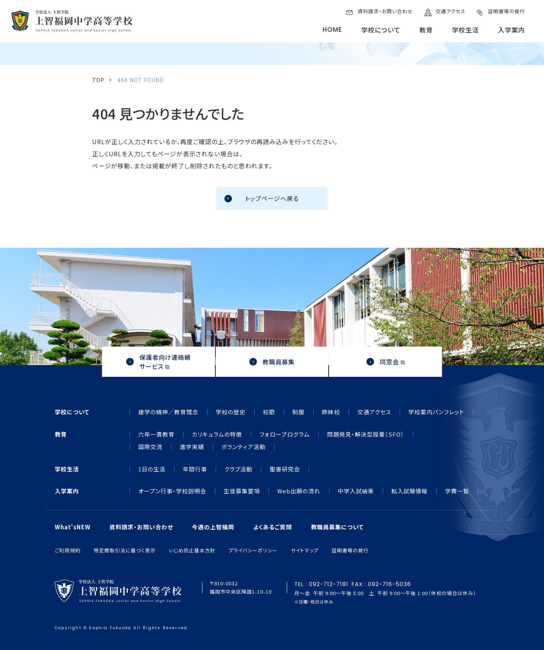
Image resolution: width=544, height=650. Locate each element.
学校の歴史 (231, 412)
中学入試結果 (356, 491)
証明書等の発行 (506, 11)
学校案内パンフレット (436, 412)
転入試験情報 (409, 491)
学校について (380, 29)
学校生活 (465, 29)
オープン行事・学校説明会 (172, 491)
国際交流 (150, 447)
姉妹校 (331, 412)
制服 (298, 412)
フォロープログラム (285, 434)
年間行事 (195, 469)
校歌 (269, 412)
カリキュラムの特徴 (217, 434)
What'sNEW (73, 527)
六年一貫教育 (156, 434)
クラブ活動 (238, 469)
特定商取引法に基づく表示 (125, 550)
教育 (426, 29)
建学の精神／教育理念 (168, 412)
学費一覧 (457, 491)
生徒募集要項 (242, 491)
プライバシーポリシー (253, 550)
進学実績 (192, 447)
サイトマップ (304, 550)
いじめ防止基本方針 (192, 550)
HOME (332, 29)
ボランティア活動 (243, 447)
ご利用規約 (67, 550)
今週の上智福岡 (213, 527)
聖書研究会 (285, 469)
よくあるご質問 (272, 527)
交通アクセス (450, 11)
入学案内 (511, 29)
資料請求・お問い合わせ (385, 11)
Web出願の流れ (298, 491)
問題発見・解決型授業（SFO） (365, 434)
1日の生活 (151, 469)
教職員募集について (337, 527)
